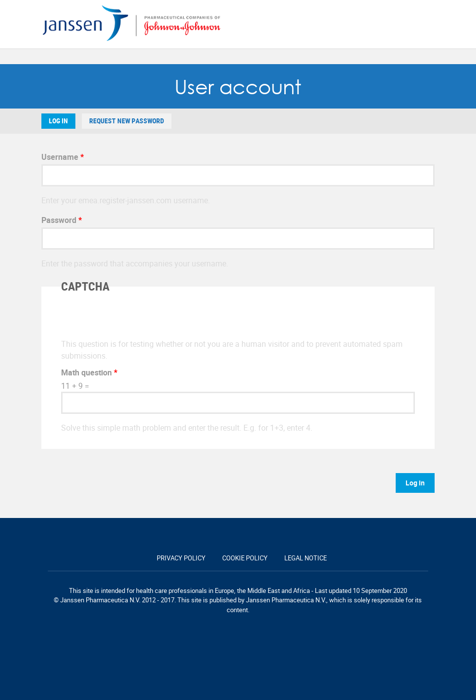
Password (61, 220)
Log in (58, 121)
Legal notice (305, 557)
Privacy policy (181, 557)
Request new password (126, 121)
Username (62, 156)
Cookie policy (245, 557)
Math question (89, 372)
